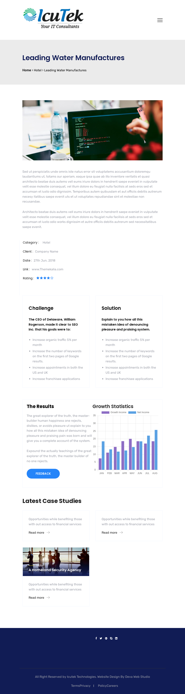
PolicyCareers (108, 686)
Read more (39, 532)
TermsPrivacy (81, 686)
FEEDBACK (43, 474)
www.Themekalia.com (47, 269)
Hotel (46, 242)
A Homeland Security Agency (55, 569)
